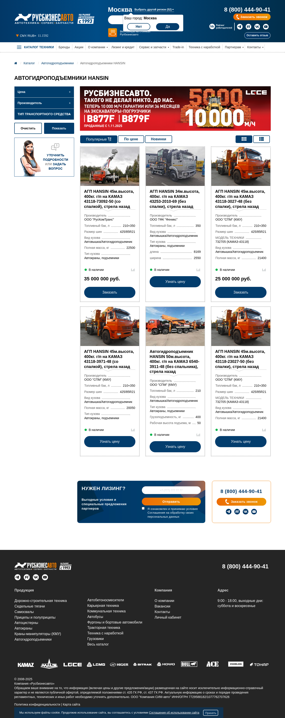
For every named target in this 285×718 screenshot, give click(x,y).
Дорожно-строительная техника (40, 601)
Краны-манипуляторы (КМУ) (37, 634)
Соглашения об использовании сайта (174, 712)
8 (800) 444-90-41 (247, 9)
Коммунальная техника (106, 611)
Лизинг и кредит (122, 47)
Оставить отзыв (257, 35)
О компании (96, 47)
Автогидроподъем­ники (33, 640)
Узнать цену (175, 292)
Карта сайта (71, 704)
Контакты (254, 47)
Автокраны (23, 628)
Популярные (98, 139)
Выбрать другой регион (154, 9)
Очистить (28, 128)
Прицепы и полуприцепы (34, 617)
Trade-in (178, 47)
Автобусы (95, 617)
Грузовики (95, 639)
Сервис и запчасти (152, 47)
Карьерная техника (103, 605)
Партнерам (233, 47)
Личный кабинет (168, 617)
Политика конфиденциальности (37, 704)
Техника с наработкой (204, 47)
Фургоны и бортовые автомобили (114, 622)
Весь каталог (98, 644)
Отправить (171, 502)
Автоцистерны (26, 623)
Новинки (158, 139)
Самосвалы (24, 612)
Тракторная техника (103, 628)
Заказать (109, 292)
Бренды (64, 47)
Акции (79, 47)
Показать (59, 128)
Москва (120, 9)
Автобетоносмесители (105, 600)
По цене (131, 139)
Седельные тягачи (29, 606)
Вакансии (162, 606)
